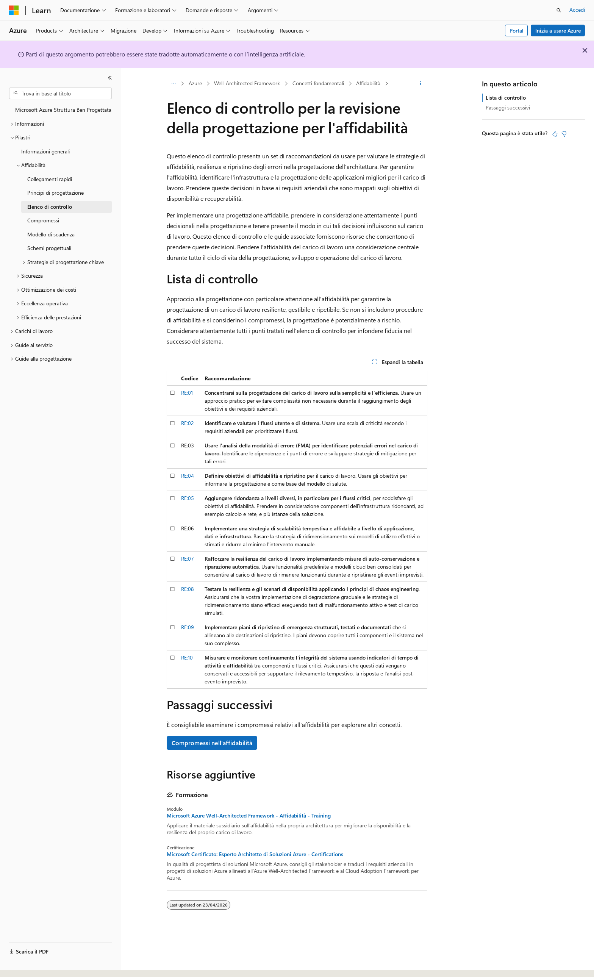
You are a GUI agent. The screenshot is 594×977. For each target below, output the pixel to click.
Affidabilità (368, 83)
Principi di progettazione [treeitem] (55, 192)
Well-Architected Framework (247, 83)
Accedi (577, 9)
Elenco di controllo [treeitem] (49, 206)
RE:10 (187, 657)
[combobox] (60, 94)
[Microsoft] (14, 10)
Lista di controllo (506, 97)
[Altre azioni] (420, 84)
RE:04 (187, 475)
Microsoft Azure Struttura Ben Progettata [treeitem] (63, 109)
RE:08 (187, 588)
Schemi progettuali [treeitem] (49, 248)
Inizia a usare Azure (558, 30)
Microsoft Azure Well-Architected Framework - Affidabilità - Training (249, 815)
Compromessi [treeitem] (43, 220)
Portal (517, 30)
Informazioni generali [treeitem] (45, 151)
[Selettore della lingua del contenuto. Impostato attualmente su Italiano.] (25, 964)
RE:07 (187, 558)
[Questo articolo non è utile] (564, 133)
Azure (195, 83)
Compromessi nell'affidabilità (212, 743)
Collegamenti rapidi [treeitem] (49, 179)
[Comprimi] (110, 77)
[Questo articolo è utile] (555, 133)
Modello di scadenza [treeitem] (51, 234)
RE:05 (187, 498)
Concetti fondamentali (318, 83)
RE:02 (187, 423)
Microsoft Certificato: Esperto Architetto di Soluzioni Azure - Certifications (255, 854)
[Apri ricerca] (558, 10)
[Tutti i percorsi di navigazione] (173, 84)
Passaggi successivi (508, 107)
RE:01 (187, 392)
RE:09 (187, 627)
